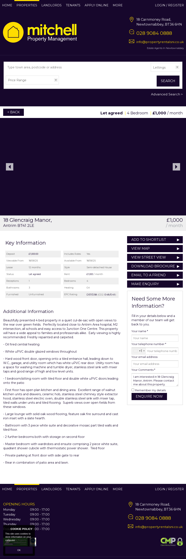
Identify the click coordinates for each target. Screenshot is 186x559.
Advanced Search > (167, 94)
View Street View (148, 257)
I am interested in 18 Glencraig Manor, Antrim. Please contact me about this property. (155, 379)
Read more (11, 543)
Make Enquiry (145, 284)
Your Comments (143, 369)
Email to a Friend (148, 275)
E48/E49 (110, 294)
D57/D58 (92, 294)
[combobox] (139, 351)
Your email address (144, 357)
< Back (13, 112)
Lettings (159, 67)
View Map (140, 248)
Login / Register (169, 5)
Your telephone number (149, 344)
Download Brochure (153, 266)
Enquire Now (149, 396)
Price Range (17, 80)
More (118, 5)
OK (19, 550)
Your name (140, 331)
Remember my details (150, 390)
